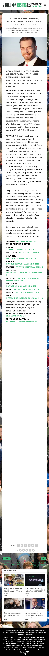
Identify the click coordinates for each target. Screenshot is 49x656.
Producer (15, 648)
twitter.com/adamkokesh (29, 267)
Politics (23, 30)
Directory (19, 637)
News (33, 28)
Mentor (35, 643)
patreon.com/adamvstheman (21, 321)
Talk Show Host (38, 648)
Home (6, 637)
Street (33, 30)
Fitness (32, 641)
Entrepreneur (19, 641)
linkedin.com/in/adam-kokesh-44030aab (23, 279)
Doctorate (33, 639)
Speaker (28, 30)
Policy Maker (10, 30)
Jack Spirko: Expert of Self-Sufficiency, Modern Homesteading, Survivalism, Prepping (13, 591)
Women (27, 650)
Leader (18, 28)
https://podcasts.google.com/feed (24, 298)
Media (29, 28)
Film (27, 641)
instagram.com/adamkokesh (21, 286)
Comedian (17, 639)
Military (42, 643)
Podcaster (39, 28)
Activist (8, 28)
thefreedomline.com (26, 241)
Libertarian (24, 28)
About (12, 637)
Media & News (37, 650)
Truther (14, 32)
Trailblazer (39, 30)
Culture (25, 639)
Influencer (6, 643)
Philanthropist (17, 646)
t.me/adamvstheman (28, 253)
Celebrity (40, 637)
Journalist (14, 643)
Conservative (7, 639)
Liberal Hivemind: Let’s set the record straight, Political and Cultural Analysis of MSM (35, 591)
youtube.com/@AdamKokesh (21, 258)
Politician (17, 30)
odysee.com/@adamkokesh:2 (20, 249)
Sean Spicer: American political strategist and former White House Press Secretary (34, 614)
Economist (41, 639)
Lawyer (22, 643)
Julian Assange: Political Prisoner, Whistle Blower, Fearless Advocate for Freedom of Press (12, 614)
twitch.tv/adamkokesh (27, 292)
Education (9, 641)
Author (13, 28)
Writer (24, 32)
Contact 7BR (24, 652)
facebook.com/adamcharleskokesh (24, 273)
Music (8, 646)
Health (39, 641)
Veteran (19, 32)
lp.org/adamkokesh (16, 316)
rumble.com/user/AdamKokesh (22, 264)
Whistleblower (18, 650)
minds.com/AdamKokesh (26, 289)
